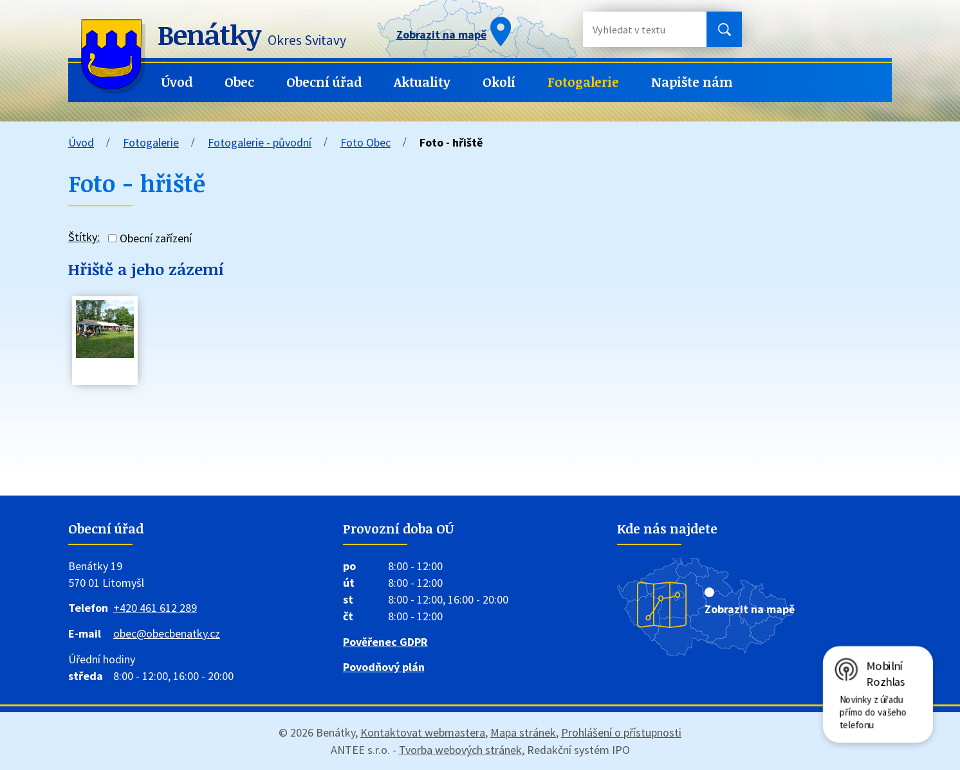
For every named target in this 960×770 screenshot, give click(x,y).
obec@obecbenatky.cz (166, 633)
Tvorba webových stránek (460, 749)
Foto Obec (365, 142)
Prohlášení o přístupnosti (621, 732)
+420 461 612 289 (155, 607)
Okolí (499, 82)
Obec (239, 82)
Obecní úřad (324, 82)
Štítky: (84, 236)
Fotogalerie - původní (259, 142)
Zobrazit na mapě (750, 609)
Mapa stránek (523, 732)
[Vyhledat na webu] (634, 29)
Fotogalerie (583, 82)
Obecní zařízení (156, 238)
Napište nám (692, 82)
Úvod (177, 82)
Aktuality (422, 82)
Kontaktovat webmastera (422, 732)
